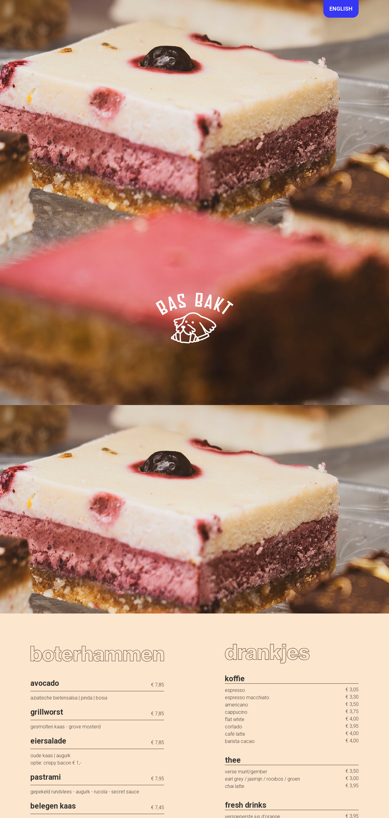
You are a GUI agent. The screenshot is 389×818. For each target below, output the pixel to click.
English (341, 8)
